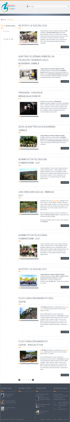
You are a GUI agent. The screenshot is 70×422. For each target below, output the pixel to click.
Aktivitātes (4, 39)
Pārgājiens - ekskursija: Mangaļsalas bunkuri (30, 94)
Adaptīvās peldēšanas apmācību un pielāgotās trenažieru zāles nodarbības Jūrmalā (36, 60)
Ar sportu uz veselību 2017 (32, 269)
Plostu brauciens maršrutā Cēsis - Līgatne (36, 299)
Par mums (66, 419)
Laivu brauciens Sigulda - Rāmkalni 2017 (36, 193)
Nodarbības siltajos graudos (42, 394)
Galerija (55, 419)
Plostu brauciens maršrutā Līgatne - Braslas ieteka (32, 342)
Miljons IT (22, 419)
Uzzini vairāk (65, 47)
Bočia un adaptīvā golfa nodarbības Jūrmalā (36, 128)
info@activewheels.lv (62, 409)
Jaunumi (6, 31)
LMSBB (13, 419)
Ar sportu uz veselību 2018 (32, 25)
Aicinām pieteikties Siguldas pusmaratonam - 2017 (32, 160)
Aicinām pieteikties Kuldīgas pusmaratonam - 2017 (32, 236)
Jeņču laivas (55, 200)
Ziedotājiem (49, 419)
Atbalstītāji (60, 419)
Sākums (4, 19)
